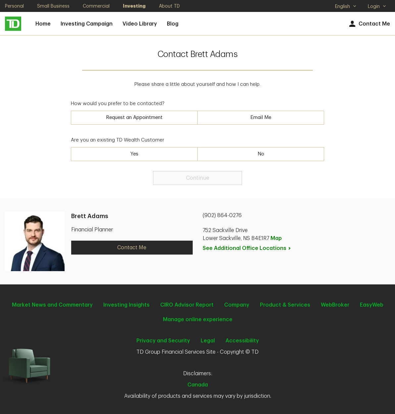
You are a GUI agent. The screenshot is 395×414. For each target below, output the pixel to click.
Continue (197, 178)
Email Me (260, 117)
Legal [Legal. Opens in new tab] (208, 340)
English (346, 7)
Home (43, 24)
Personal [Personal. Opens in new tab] (14, 6)
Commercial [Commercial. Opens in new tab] (96, 6)
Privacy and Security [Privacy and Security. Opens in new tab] (163, 340)
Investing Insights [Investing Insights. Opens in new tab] (126, 305)
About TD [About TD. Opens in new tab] (169, 6)
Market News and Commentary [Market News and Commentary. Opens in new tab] (52, 305)
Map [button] (276, 238)
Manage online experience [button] (197, 319)
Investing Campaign (87, 24)
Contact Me (368, 24)
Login (377, 6)
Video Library (140, 24)
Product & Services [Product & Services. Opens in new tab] (285, 305)
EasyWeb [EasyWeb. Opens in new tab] (371, 305)
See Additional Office (247, 248)
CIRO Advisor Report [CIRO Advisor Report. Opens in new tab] (187, 305)
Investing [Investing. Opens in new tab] (134, 6)
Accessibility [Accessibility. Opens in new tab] (242, 340)
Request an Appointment (134, 117)
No (261, 153)
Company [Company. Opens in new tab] (236, 305)
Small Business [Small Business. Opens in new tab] (53, 6)
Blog (172, 24)
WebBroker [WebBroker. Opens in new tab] (335, 305)
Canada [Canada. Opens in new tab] (197, 384)
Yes (134, 153)
